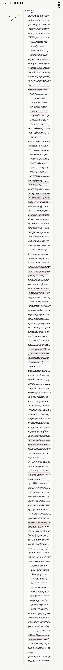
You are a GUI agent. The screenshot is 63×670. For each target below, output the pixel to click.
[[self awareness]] (31, 383)
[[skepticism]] (47, 660)
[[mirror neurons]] (31, 36)
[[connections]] (46, 626)
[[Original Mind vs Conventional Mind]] (35, 405)
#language (35, 482)
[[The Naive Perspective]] (32, 296)
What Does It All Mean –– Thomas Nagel (33, 653)
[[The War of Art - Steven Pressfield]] (34, 242)
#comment (32, 185)
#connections (38, 107)
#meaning (30, 149)
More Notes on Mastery (30, 12)
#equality (40, 176)
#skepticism (30, 458)
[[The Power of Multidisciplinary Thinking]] (35, 283)
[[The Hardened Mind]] (32, 231)
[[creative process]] (31, 71)
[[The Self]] (30, 492)
